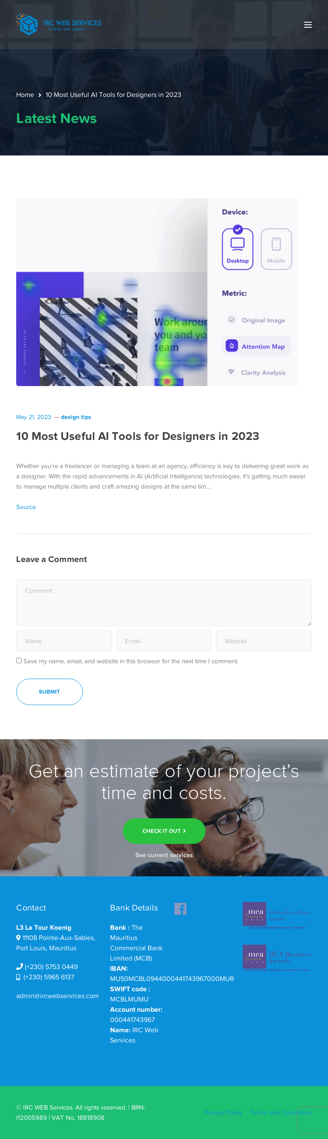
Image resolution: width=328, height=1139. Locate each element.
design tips (76, 416)
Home (25, 95)
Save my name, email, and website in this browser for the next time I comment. (130, 661)
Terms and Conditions (281, 1112)
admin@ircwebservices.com (57, 996)
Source (26, 507)
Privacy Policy (223, 1112)
